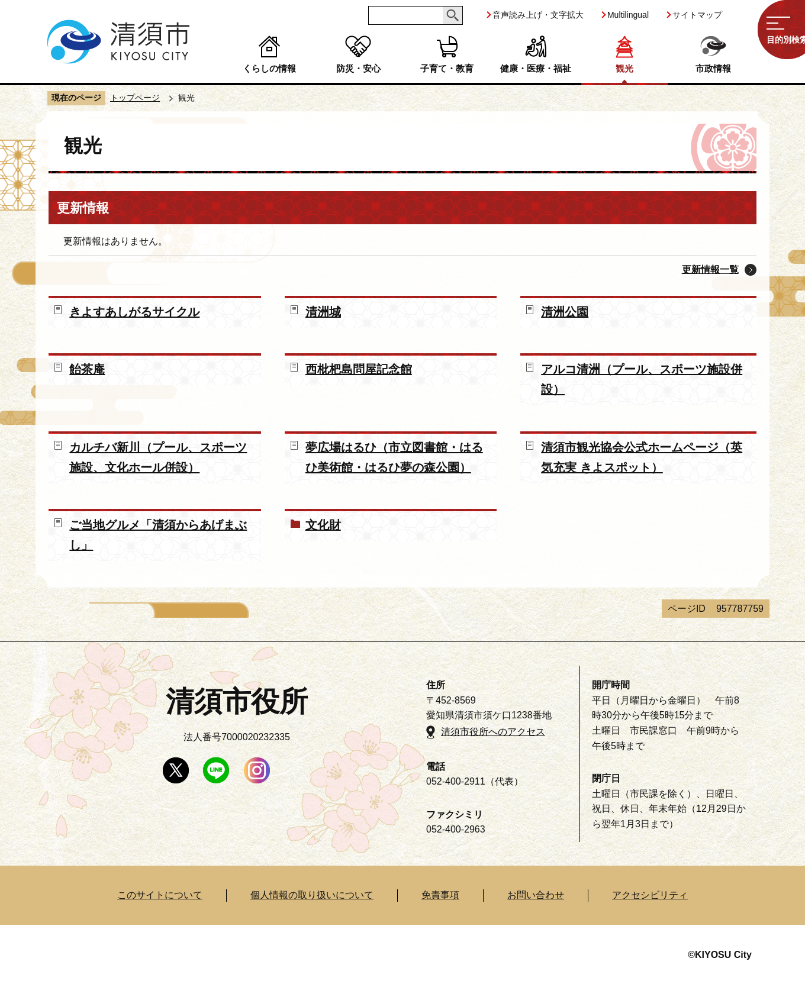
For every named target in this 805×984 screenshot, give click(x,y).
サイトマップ (697, 15)
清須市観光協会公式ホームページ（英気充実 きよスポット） (641, 457)
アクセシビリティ (650, 895)
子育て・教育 (447, 68)
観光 (624, 68)
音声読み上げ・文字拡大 (538, 15)
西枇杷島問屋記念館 (358, 369)
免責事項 (440, 895)
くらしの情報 (269, 68)
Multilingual (628, 15)
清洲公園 (564, 311)
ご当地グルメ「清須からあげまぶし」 (158, 534)
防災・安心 (358, 68)
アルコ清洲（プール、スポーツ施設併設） (641, 379)
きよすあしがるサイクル (134, 311)
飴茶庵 (87, 369)
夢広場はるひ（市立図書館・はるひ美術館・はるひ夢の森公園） (394, 457)
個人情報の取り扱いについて (311, 895)
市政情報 (713, 68)
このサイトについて (159, 895)
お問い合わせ (535, 895)
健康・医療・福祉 (535, 68)
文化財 (323, 524)
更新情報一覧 (710, 269)
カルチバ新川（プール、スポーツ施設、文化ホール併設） (158, 457)
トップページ (135, 97)
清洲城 (323, 311)
